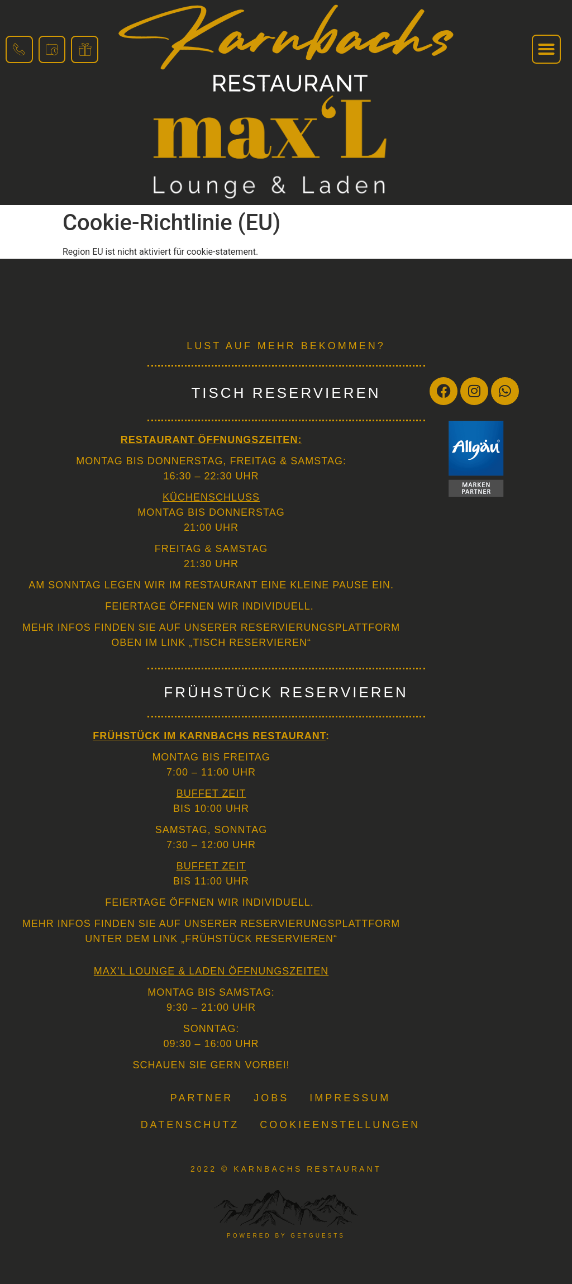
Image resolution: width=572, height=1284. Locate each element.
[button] (546, 49)
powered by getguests (286, 1236)
